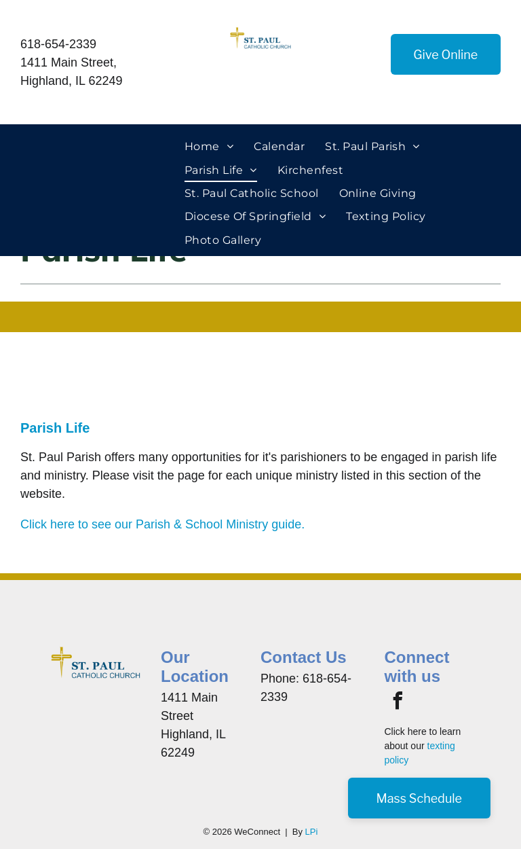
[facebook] (397, 702)
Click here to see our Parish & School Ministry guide (160, 524)
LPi (311, 832)
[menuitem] (209, 146)
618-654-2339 (58, 44)
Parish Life (55, 427)
